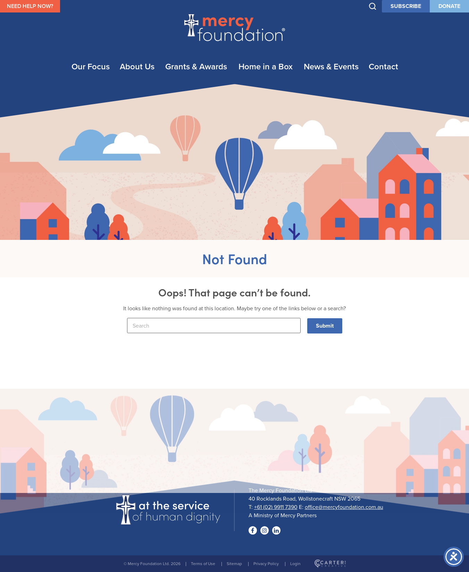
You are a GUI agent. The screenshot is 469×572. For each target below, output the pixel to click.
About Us (137, 66)
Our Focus (91, 66)
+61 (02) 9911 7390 (276, 507)
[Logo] (168, 520)
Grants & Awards (196, 66)
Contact (383, 66)
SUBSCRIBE (406, 6)
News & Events (331, 66)
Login (295, 563)
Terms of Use (203, 563)
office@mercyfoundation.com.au (344, 507)
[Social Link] (253, 530)
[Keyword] (214, 325)
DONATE (449, 6)
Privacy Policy (266, 563)
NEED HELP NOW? (30, 6)
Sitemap (234, 563)
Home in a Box (265, 66)
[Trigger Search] (372, 6)
